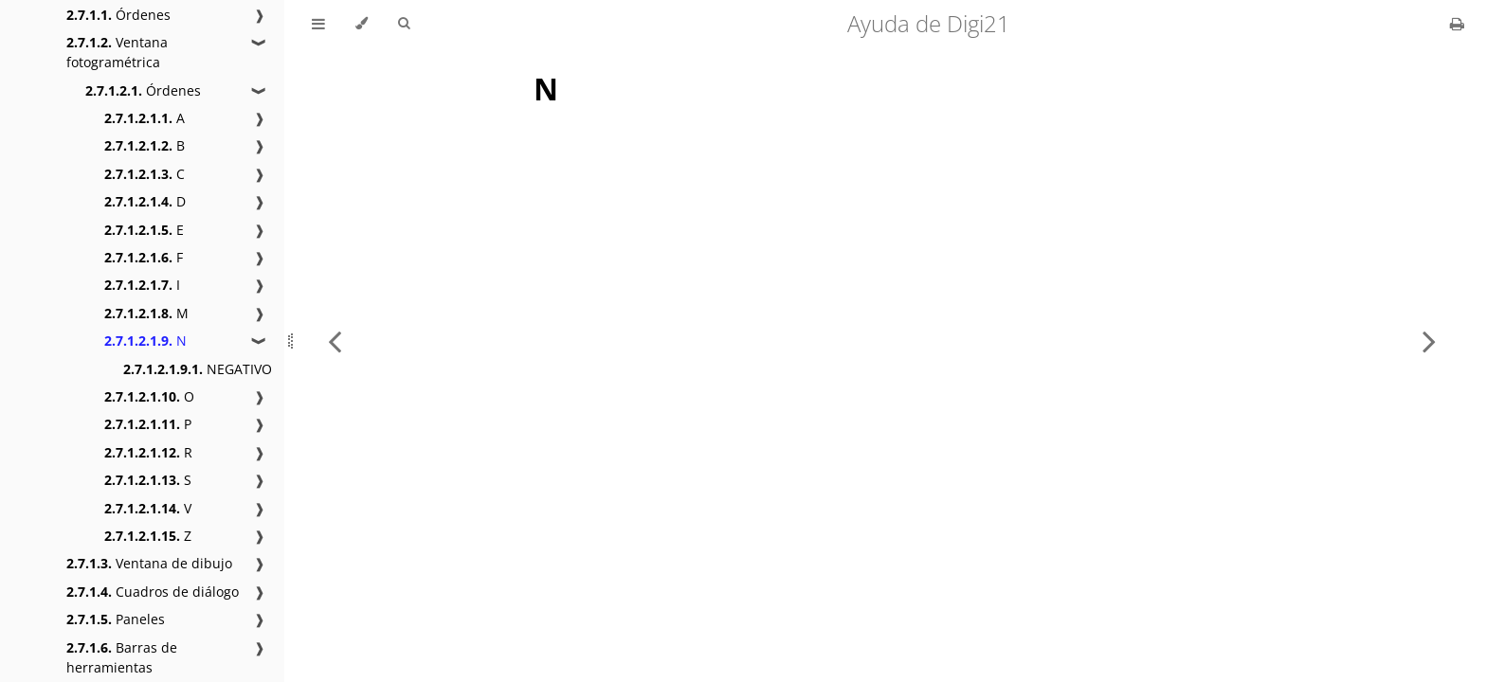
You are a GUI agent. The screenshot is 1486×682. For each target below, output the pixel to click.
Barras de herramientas (121, 657)
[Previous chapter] (334, 341)
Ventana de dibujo (149, 563)
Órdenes (118, 15)
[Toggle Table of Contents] (318, 23)
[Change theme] (361, 23)
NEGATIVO (197, 369)
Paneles (115, 619)
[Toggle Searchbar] (404, 23)
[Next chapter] (1429, 341)
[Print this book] (1457, 23)
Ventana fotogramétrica (117, 52)
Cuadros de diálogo (152, 592)
